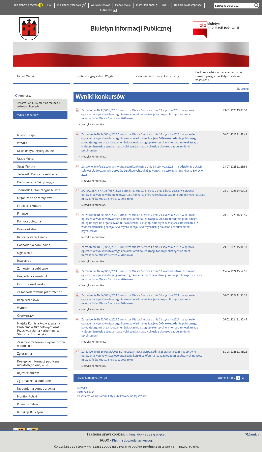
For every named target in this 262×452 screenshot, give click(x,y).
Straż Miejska (26, 167)
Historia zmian (84, 392)
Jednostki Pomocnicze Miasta (37, 174)
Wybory (22, 308)
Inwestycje (24, 261)
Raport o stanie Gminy (32, 237)
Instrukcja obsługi (146, 5)
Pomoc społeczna (29, 221)
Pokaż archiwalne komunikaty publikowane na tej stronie (110, 396)
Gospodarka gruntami (32, 276)
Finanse (22, 214)
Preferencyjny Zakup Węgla (35, 182)
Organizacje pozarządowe (34, 198)
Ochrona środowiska (31, 284)
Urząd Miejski (26, 159)
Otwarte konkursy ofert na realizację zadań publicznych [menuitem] (38, 104)
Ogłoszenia (24, 253)
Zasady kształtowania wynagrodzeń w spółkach (41, 344)
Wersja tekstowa (100, 5)
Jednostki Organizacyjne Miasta (38, 190)
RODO (165, 5)
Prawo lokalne (26, 229)
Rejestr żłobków (28, 373)
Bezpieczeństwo (28, 300)
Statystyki (108, 10)
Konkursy (23, 96)
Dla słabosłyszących (71, 5)
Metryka (81, 388)
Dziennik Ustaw (27, 404)
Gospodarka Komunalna (33, 245)
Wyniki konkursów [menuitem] (27, 115)
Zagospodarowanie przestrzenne (39, 292)
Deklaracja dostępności (188, 5)
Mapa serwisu (123, 5)
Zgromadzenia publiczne (34, 381)
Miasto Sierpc (26, 135)
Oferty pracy (25, 316)
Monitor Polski (27, 396)
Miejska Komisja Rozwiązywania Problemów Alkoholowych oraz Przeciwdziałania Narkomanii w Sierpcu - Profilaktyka (38, 328)
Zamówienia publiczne (32, 269)
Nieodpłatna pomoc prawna (36, 389)
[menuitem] (42, 76)
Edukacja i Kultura (29, 206)
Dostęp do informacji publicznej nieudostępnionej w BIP (38, 363)
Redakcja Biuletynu (30, 412)
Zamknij (252, 434)
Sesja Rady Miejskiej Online (35, 151)
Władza (22, 143)
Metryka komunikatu (92, 124)
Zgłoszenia (24, 354)
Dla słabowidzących (28, 5)
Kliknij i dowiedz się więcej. (145, 434)
